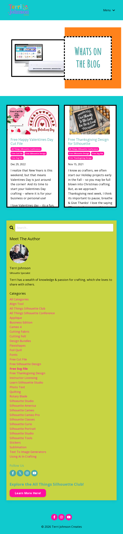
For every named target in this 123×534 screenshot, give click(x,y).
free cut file (17, 154)
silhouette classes (22, 419)
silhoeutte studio (22, 401)
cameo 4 (15, 327)
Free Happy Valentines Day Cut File (32, 142)
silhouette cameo (22, 410)
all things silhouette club (27, 309)
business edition (21, 322)
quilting (15, 392)
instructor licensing (23, 378)
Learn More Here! (28, 493)
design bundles (20, 341)
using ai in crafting (23, 456)
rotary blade (18, 396)
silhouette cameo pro (25, 415)
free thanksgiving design (80, 158)
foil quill (16, 350)
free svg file (17, 158)
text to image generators (28, 452)
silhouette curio (21, 424)
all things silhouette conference (26, 149)
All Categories (19, 299)
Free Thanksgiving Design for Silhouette (88, 142)
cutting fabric (19, 332)
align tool (17, 304)
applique (16, 318)
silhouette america (23, 406)
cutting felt (18, 336)
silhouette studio (22, 433)
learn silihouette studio (26, 383)
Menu (109, 10)
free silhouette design (35, 154)
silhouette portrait (23, 429)
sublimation (18, 447)
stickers (15, 443)
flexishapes (18, 345)
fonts (13, 355)
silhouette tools (21, 438)
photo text (17, 387)
